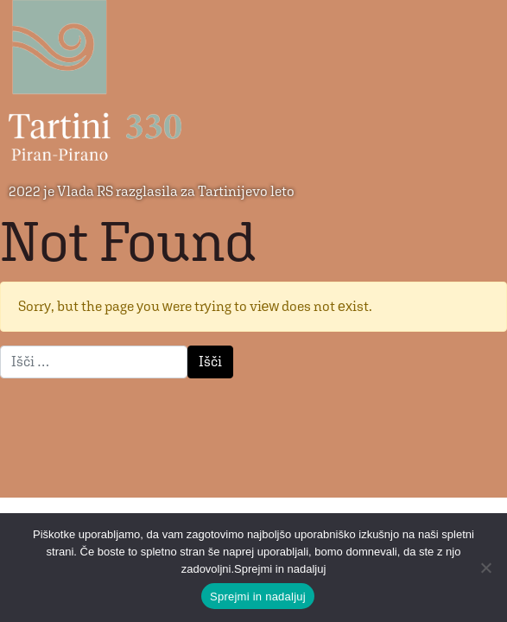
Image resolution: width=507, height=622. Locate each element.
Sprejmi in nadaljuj (258, 596)
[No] (485, 567)
